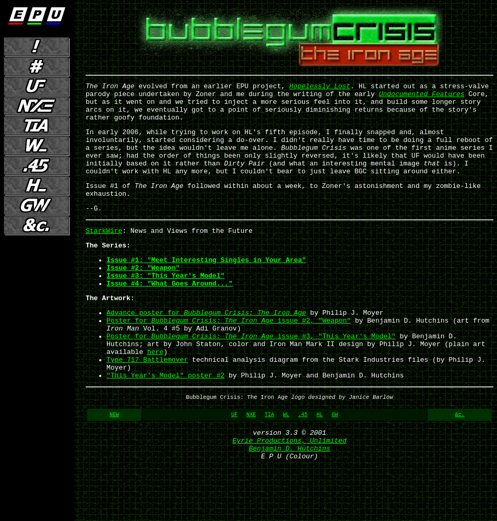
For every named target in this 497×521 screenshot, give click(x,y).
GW (335, 464)
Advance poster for (206, 346)
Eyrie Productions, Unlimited (289, 493)
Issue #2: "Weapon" (143, 295)
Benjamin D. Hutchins (289, 502)
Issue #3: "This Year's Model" (165, 305)
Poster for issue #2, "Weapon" (228, 356)
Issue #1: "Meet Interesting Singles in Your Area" (206, 286)
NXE (251, 464)
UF (234, 464)
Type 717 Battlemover (147, 403)
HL (319, 464)
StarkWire (104, 253)
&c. (460, 464)
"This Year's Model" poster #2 (165, 422)
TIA (269, 464)
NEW (114, 464)
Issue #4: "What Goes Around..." (169, 314)
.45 (302, 464)
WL (286, 464)
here (155, 393)
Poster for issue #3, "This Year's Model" (251, 375)
